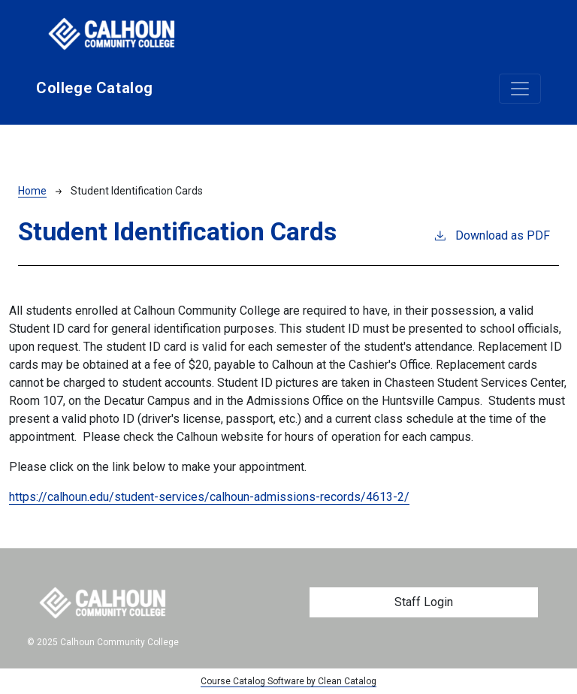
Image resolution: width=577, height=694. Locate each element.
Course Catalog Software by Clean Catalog (288, 681)
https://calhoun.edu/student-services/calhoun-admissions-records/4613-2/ (209, 497)
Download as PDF (491, 235)
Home (32, 191)
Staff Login (423, 602)
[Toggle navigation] (520, 89)
